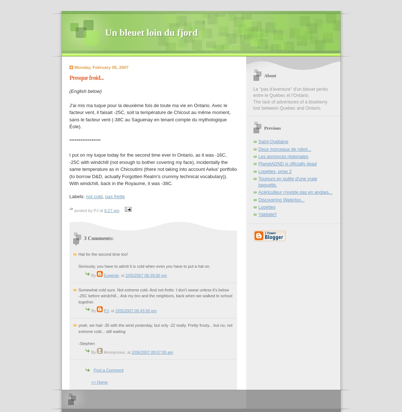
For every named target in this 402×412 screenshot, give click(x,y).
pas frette (115, 196)
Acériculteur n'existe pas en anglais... (295, 192)
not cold (94, 196)
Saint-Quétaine (273, 141)
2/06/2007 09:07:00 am (152, 352)
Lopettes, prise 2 (275, 171)
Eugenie (111, 275)
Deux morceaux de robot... (285, 149)
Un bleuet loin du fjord (151, 32)
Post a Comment (108, 370)
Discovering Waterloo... (282, 200)
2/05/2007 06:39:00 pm (146, 275)
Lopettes (267, 207)
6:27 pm (112, 210)
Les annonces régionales (283, 156)
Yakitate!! (268, 214)
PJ (106, 311)
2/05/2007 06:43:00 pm (136, 311)
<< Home (99, 382)
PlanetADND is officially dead (288, 163)
